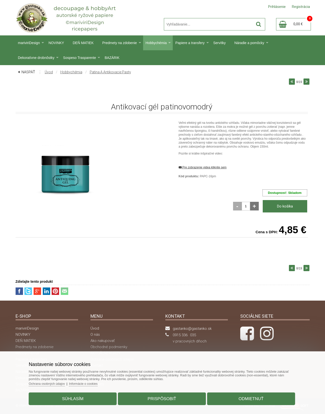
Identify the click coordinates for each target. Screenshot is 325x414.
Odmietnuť (248, 397)
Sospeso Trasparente (79, 58)
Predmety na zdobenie (119, 43)
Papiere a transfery (189, 43)
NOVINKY (56, 43)
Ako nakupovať (102, 340)
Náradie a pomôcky (249, 43)
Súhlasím (75, 397)
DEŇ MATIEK (83, 43)
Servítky (219, 43)
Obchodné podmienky (108, 347)
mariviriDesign (29, 43)
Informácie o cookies (88, 382)
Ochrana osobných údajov (51, 382)
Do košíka (285, 206)
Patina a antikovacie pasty (110, 72)
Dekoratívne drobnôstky (36, 58)
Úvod (49, 72)
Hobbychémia (156, 43)
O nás (95, 334)
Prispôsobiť (162, 397)
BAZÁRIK (112, 58)
